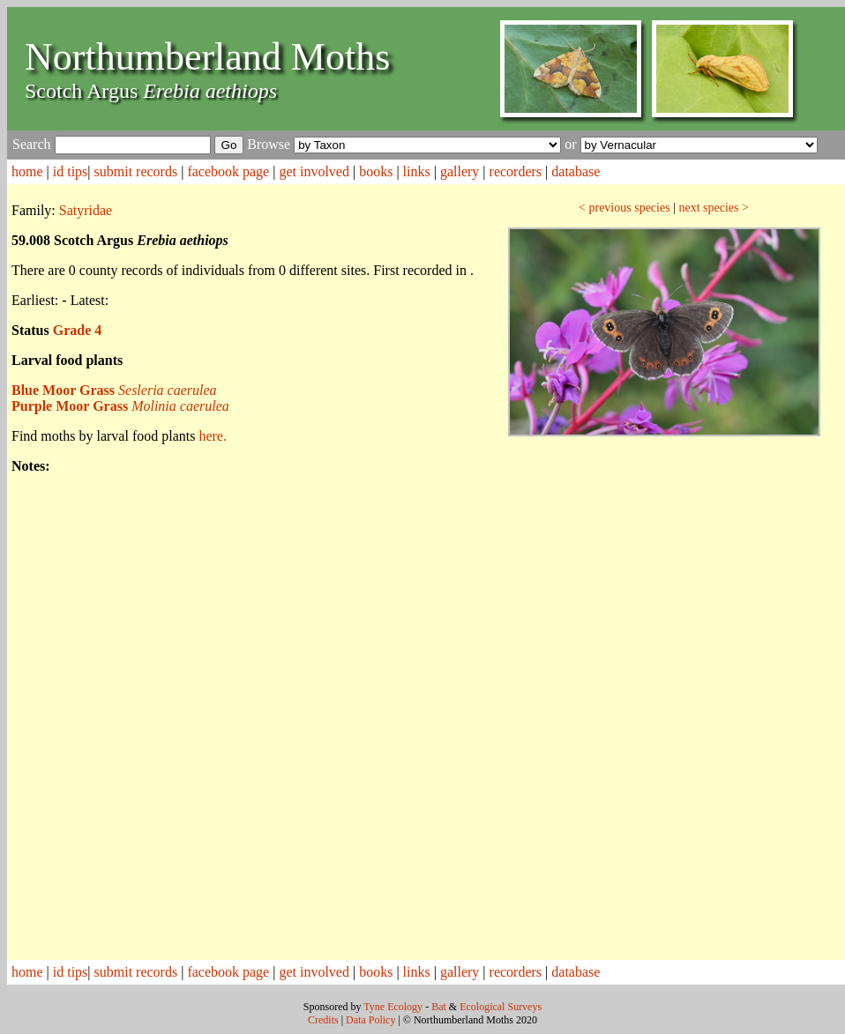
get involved (314, 171)
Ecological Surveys (501, 1007)
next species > (713, 207)
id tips (70, 171)
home (27, 171)
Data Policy (370, 1020)
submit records (136, 171)
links (416, 171)
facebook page (228, 171)
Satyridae (85, 210)
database (575, 171)
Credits (323, 1020)
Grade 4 (77, 330)
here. (212, 435)
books (376, 171)
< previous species (624, 207)
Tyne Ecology (392, 1007)
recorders (516, 171)
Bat (438, 1007)
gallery (459, 171)
